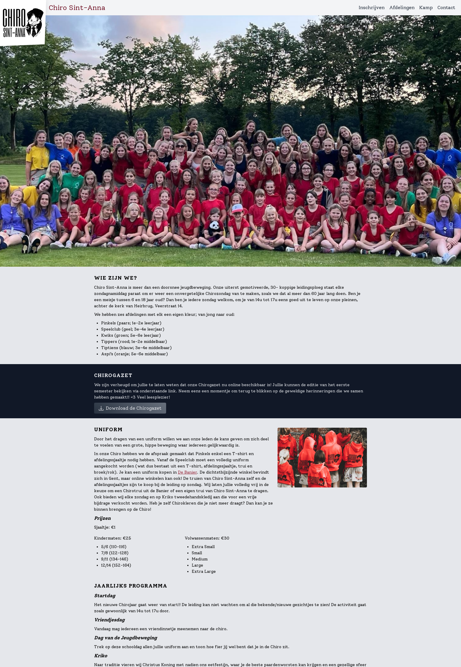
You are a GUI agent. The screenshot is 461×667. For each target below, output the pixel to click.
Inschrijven (372, 7)
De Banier (187, 472)
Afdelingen (402, 7)
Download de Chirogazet (130, 408)
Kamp (426, 7)
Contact (446, 7)
